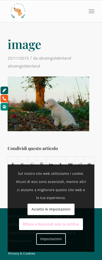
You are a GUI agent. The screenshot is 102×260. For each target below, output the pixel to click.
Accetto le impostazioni (51, 209)
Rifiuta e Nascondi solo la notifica (51, 224)
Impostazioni (51, 239)
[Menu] (91, 11)
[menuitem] (91, 11)
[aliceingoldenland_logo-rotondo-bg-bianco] (42, 11)
